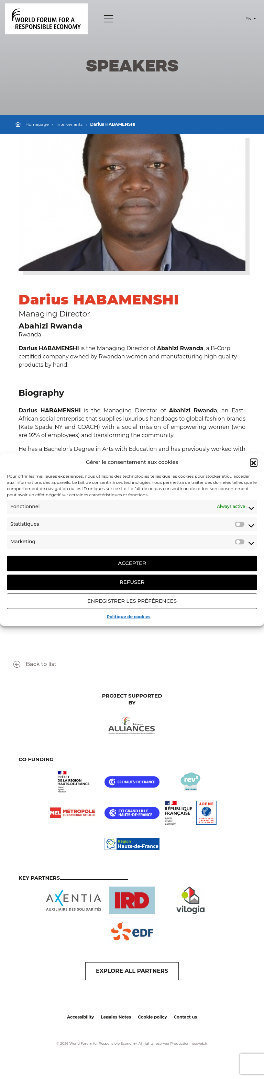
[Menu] (108, 18)
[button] (253, 462)
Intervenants (69, 124)
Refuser (132, 582)
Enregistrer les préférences (132, 601)
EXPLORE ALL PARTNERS (132, 971)
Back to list (34, 664)
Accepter (132, 563)
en (249, 18)
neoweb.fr (199, 1043)
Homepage (37, 124)
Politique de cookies (128, 616)
